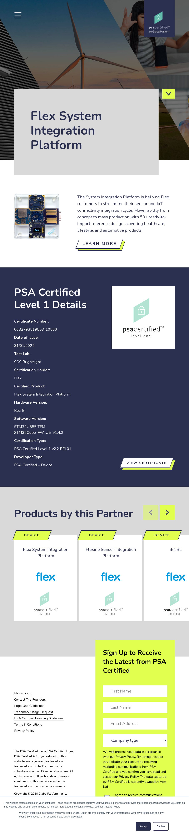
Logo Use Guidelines (29, 706)
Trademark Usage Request (33, 712)
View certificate (146, 463)
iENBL (176, 549)
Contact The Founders (30, 699)
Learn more (99, 243)
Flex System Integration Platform (45, 553)
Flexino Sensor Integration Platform (111, 553)
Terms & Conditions (28, 724)
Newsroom (22, 693)
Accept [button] (143, 826)
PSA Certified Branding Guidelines (39, 718)
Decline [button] (161, 826)
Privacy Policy (125, 756)
